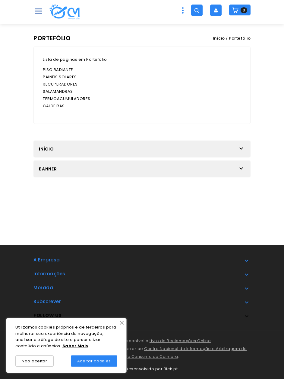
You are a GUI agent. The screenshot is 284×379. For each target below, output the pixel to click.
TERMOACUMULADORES (66, 99)
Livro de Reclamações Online (180, 341)
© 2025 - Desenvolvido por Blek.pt (142, 369)
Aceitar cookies (94, 361)
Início (46, 149)
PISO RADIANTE (58, 70)
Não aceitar (34, 361)
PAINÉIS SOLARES (60, 77)
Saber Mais (75, 346)
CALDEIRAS (54, 106)
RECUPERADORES (60, 84)
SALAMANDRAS (58, 91)
